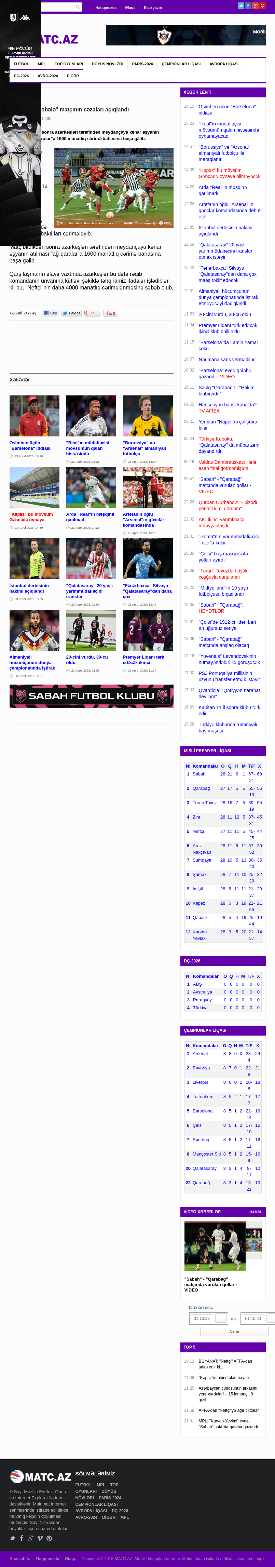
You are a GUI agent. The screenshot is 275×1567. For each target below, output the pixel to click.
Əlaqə (130, 7)
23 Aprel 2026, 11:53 (85, 670)
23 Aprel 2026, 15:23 (85, 461)
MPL (42, 64)
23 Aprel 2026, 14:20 (85, 527)
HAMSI (255, 1212)
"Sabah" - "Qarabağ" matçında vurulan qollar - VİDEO (210, 1284)
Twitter (241, 5)
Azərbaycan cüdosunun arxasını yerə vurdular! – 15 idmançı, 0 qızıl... (228, 1394)
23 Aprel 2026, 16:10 (29, 456)
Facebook (248, 5)
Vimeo (40, 1538)
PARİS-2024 (142, 64)
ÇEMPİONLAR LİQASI (181, 64)
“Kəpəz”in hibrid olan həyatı (224, 1377)
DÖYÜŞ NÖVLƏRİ (107, 64)
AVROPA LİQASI (223, 64)
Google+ (255, 5)
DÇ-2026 (21, 76)
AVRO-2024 (48, 76)
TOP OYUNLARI (69, 64)
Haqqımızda (106, 7)
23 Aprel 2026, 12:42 (142, 604)
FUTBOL (21, 64)
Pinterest (262, 5)
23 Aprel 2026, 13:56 (142, 533)
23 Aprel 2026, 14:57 (142, 461)
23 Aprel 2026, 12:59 (85, 604)
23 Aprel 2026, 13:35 (29, 599)
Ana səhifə (20, 1558)
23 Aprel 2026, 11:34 (142, 670)
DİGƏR (73, 76)
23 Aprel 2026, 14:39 (29, 527)
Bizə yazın (153, 7)
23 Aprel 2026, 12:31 (29, 676)
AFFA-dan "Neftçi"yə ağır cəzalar (229, 1410)
